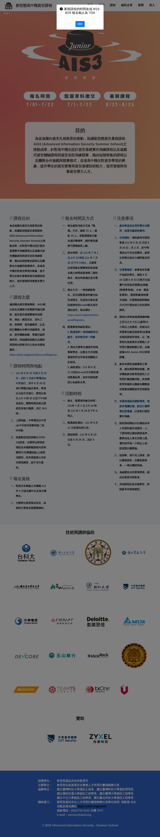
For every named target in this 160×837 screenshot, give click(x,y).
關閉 (80, 24)
